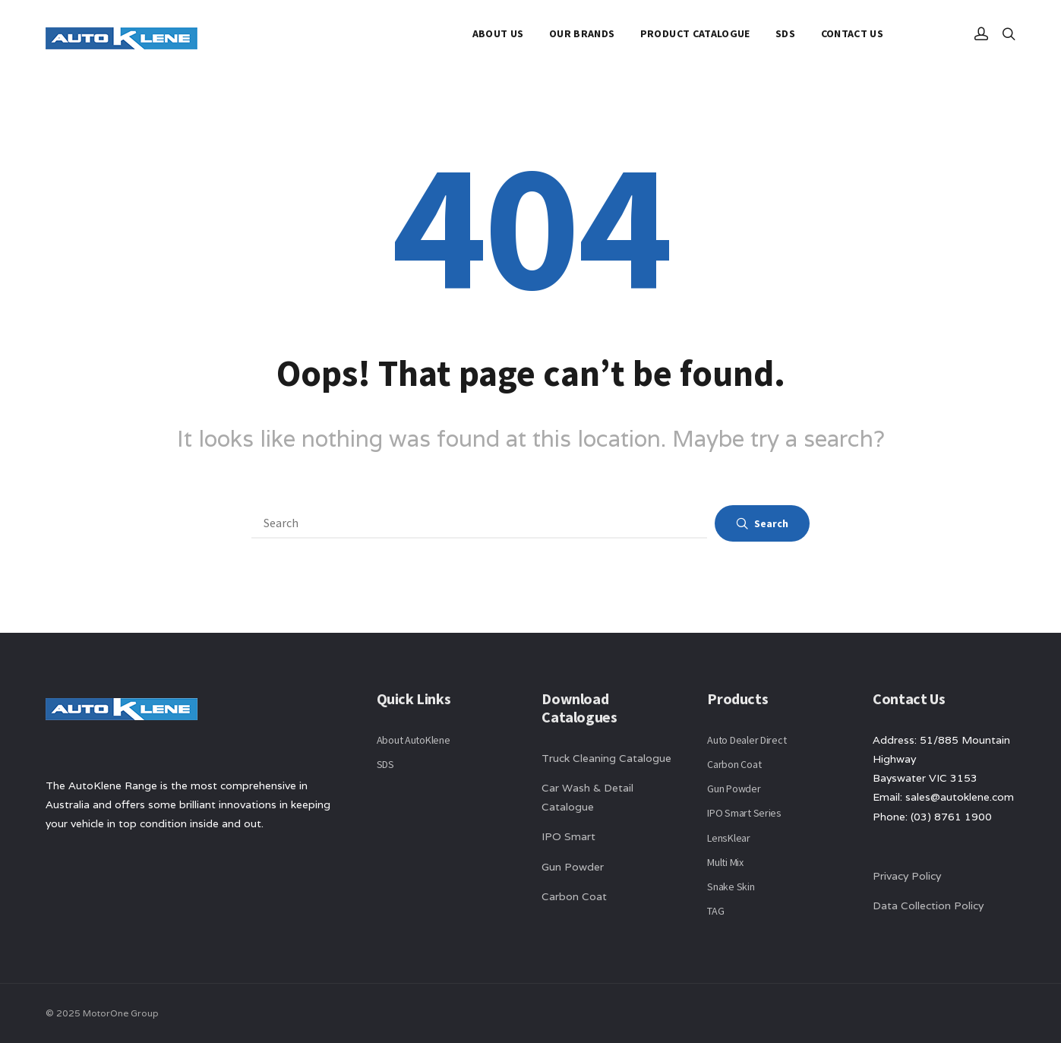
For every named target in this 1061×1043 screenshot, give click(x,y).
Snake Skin (730, 886)
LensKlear (728, 838)
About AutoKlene (413, 740)
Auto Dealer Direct (746, 740)
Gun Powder (573, 867)
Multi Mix (725, 862)
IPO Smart (568, 836)
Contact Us (852, 33)
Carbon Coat (574, 896)
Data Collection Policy (930, 905)
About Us (498, 33)
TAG (715, 911)
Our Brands (582, 33)
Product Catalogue (695, 33)
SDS (785, 33)
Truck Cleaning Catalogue (606, 758)
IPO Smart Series (744, 813)
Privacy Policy (907, 876)
